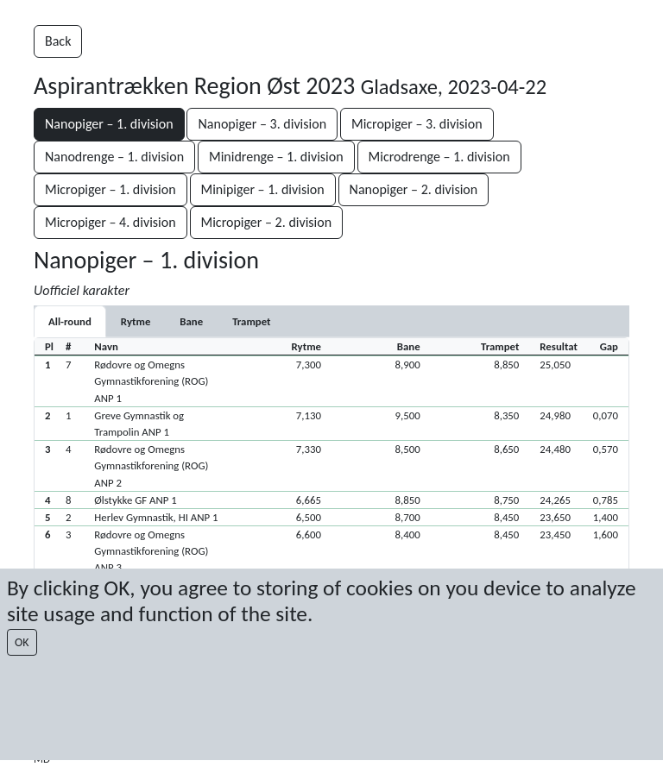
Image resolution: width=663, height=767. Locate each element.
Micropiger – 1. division (110, 189)
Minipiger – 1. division (263, 189)
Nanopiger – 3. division (262, 124)
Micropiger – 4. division (110, 222)
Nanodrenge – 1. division (114, 156)
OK (22, 642)
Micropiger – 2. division (266, 222)
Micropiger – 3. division (417, 124)
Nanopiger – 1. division (109, 124)
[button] (331, 380)
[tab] (135, 321)
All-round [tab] (70, 321)
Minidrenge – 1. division (276, 156)
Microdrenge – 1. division (439, 156)
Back (58, 41)
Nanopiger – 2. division (414, 189)
